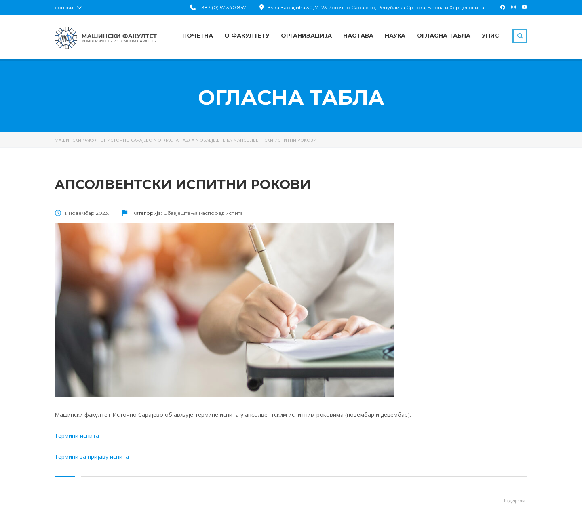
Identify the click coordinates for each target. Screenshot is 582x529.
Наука (395, 35)
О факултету (247, 35)
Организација (306, 35)
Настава (358, 35)
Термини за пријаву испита (92, 456)
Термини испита (77, 435)
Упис (490, 35)
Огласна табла (443, 35)
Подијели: (514, 500)
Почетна (197, 35)
